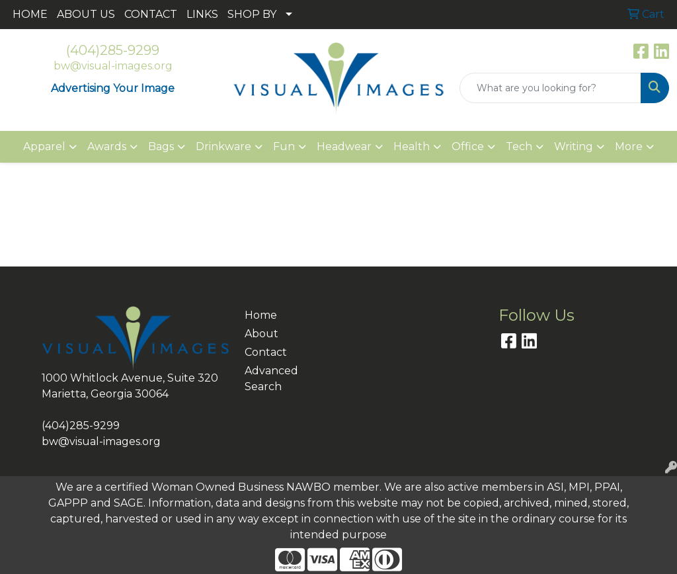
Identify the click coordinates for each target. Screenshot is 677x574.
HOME (30, 14)
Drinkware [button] (223, 146)
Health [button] (411, 146)
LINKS (202, 14)
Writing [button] (573, 146)
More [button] (629, 146)
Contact (266, 352)
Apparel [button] (44, 146)
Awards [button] (106, 146)
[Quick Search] (550, 88)
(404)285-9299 (112, 50)
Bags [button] (161, 146)
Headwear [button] (344, 146)
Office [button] (468, 146)
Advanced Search (268, 378)
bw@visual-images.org (113, 66)
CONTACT (150, 14)
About (261, 333)
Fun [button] (284, 146)
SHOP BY (251, 14)
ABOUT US (86, 14)
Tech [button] (519, 146)
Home (261, 315)
